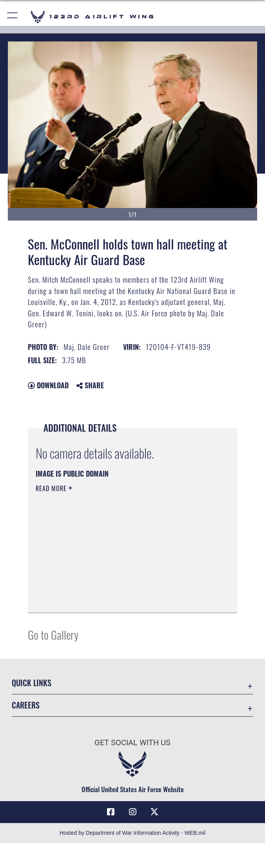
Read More (52, 488)
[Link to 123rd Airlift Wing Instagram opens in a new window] (132, 812)
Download (48, 385)
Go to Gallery (53, 634)
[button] (12, 16)
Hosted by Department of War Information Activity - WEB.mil (132, 833)
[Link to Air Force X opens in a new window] (154, 812)
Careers (26, 705)
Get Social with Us (132, 742)
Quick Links (31, 683)
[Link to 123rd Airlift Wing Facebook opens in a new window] (110, 812)
